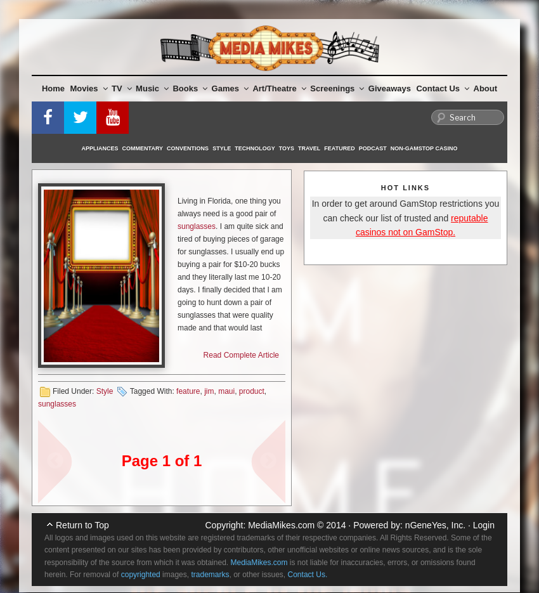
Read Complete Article (241, 355)
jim (209, 391)
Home (53, 88)
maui (226, 391)
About (486, 88)
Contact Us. (308, 574)
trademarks (210, 574)
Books (189, 88)
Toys (286, 148)
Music (152, 88)
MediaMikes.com (281, 525)
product (251, 391)
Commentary (143, 148)
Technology (255, 148)
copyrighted (140, 574)
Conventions (188, 148)
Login (484, 525)
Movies (89, 88)
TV (122, 88)
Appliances (100, 148)
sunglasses (197, 226)
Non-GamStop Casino (424, 148)
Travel (309, 148)
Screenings (337, 88)
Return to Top (82, 525)
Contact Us (442, 88)
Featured (339, 148)
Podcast (373, 148)
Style (221, 148)
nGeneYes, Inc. (435, 525)
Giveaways (389, 88)
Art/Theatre (279, 88)
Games (230, 88)
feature (188, 391)
